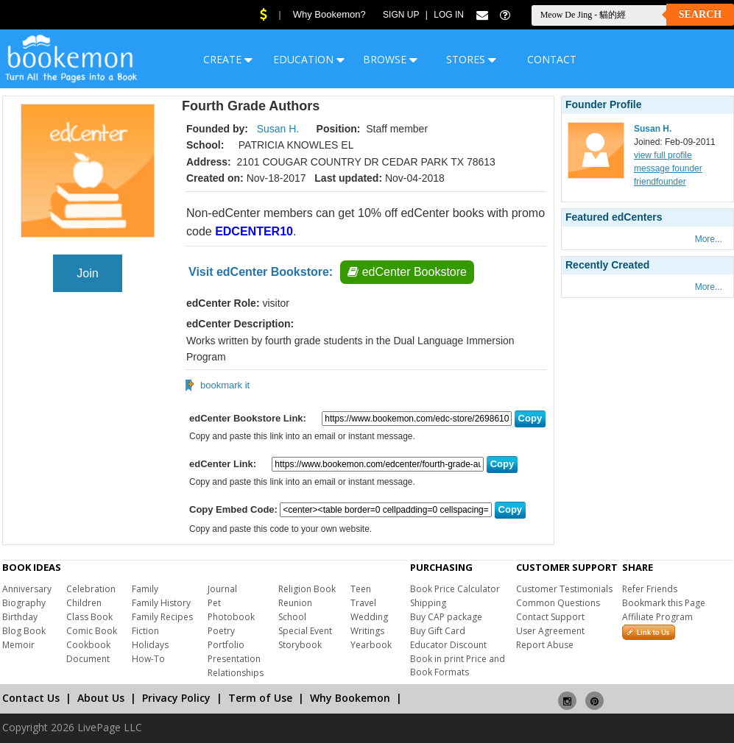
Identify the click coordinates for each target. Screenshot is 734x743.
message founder (668, 168)
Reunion (295, 603)
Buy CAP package (446, 617)
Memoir (18, 645)
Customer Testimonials (564, 589)
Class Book (89, 617)
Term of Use (260, 698)
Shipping (428, 603)
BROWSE (390, 59)
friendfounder (660, 182)
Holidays (150, 645)
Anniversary (27, 589)
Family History (161, 603)
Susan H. (278, 129)
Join (87, 273)
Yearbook (371, 645)
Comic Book (91, 631)
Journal (222, 589)
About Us (100, 698)
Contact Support (550, 617)
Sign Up (401, 15)
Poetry (221, 631)
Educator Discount (448, 645)
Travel (363, 603)
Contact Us (31, 698)
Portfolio (226, 645)
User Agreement (550, 631)
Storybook (300, 645)
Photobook (231, 617)
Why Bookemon (350, 698)
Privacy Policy (176, 698)
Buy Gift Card (437, 631)
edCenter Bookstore (407, 272)
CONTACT (551, 59)
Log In (449, 15)
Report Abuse (545, 645)
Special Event (305, 631)
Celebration (91, 589)
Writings (367, 631)
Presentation (234, 659)
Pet (214, 603)
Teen (360, 589)
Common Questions (558, 603)
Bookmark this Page (663, 603)
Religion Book (307, 589)
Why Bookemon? (329, 14)
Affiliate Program (657, 617)
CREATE (228, 59)
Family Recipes (162, 617)
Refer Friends (649, 589)
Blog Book (24, 631)
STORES (471, 59)
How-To (148, 659)
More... (708, 239)
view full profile (663, 155)
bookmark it (225, 385)
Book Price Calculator (455, 589)
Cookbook (88, 645)
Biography (24, 603)
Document (88, 659)
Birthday (20, 617)
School (292, 617)
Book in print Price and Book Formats (457, 665)
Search (700, 14)
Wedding (369, 617)
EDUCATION (309, 59)
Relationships (236, 672)
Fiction (145, 631)
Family (145, 589)
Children (84, 603)
